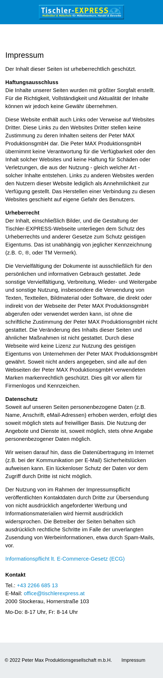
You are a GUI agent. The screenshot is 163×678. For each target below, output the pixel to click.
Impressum (133, 660)
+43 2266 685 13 (37, 585)
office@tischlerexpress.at (54, 593)
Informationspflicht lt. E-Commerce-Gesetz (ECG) (65, 559)
